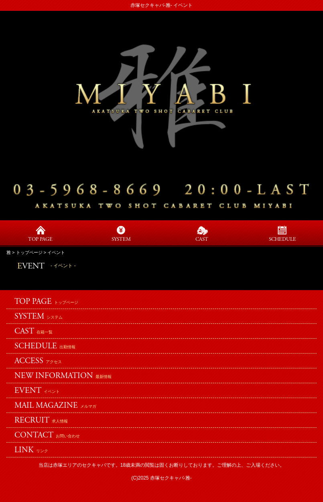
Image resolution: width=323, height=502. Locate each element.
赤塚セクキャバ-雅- (171, 478)
